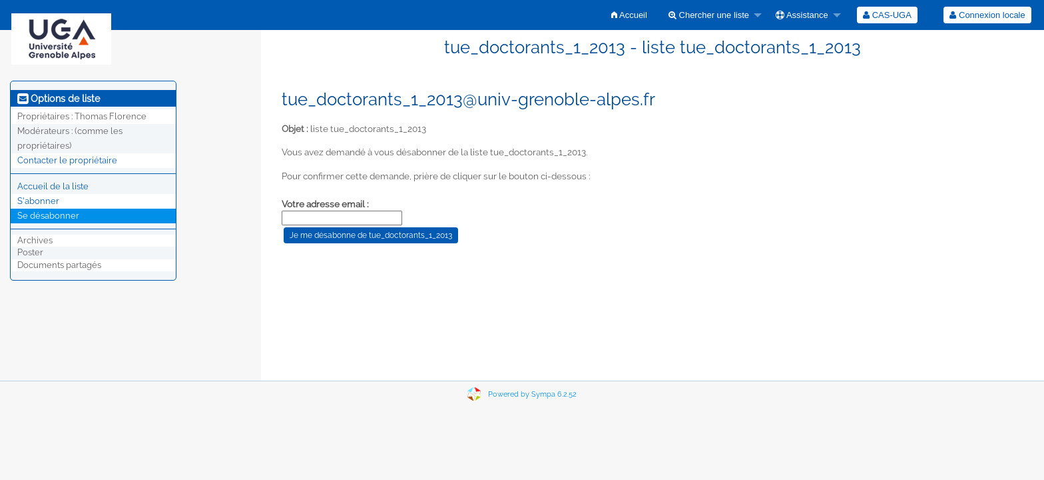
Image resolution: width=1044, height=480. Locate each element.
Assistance (802, 15)
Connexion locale (987, 15)
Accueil (629, 15)
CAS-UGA (887, 15)
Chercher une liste (708, 15)
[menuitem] (629, 15)
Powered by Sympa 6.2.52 (532, 394)
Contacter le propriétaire (67, 160)
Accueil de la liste (53, 186)
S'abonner (38, 201)
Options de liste (58, 98)
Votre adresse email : (325, 204)
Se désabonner (48, 216)
